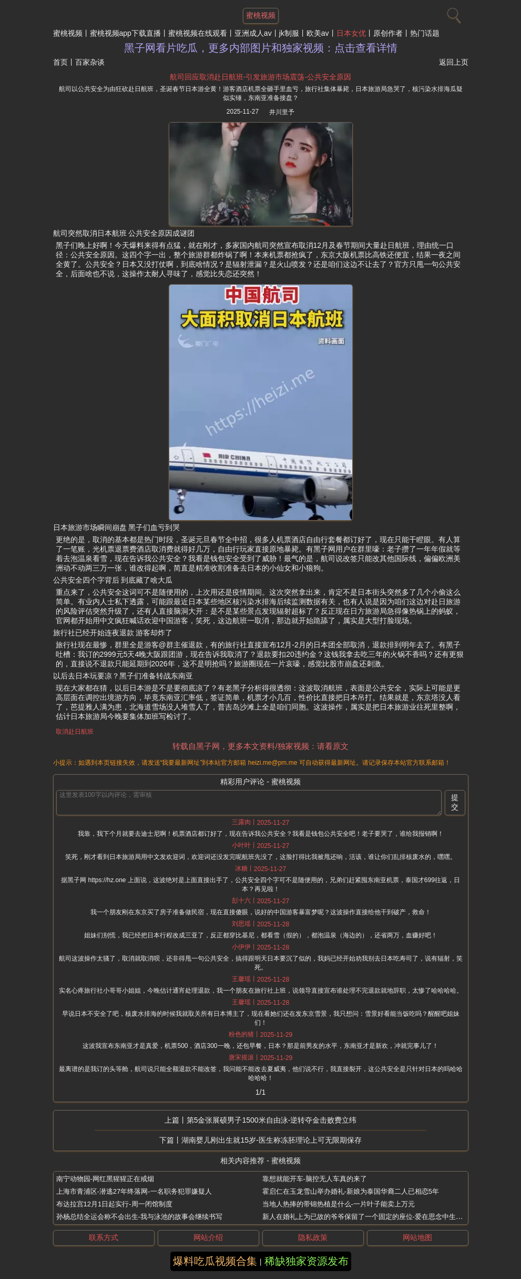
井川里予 (281, 112)
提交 (454, 802)
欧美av (318, 33)
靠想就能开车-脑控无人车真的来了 (314, 1179)
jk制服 (289, 33)
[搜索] (452, 13)
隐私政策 (313, 1237)
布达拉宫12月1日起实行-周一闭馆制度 (114, 1204)
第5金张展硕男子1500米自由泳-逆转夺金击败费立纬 (272, 1120)
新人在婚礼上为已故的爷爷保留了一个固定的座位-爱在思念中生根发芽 (369, 1217)
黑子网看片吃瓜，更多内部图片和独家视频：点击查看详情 (260, 48)
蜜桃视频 (68, 33)
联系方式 (103, 1237)
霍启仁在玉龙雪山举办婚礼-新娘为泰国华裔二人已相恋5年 (351, 1191)
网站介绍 (208, 1237)
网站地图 (417, 1237)
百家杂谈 (90, 62)
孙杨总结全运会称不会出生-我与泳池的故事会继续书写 (139, 1217)
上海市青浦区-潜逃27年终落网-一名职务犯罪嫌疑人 (134, 1191)
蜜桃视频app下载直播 (125, 33)
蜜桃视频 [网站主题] (260, 15)
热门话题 (425, 33)
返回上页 (453, 62)
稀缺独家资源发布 (306, 1261)
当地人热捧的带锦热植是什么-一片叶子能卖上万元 (338, 1204)
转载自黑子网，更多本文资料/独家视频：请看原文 (260, 746)
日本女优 (351, 33)
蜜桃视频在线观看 (197, 33)
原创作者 (388, 33)
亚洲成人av (253, 33)
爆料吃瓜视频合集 (215, 1261)
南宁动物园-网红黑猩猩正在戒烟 (105, 1179)
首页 (60, 62)
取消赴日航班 (75, 731)
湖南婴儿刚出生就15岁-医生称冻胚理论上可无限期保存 (271, 1140)
